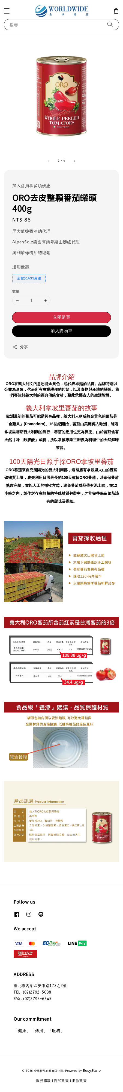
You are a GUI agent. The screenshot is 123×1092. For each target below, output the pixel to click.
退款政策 (79, 1081)
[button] (7, 11)
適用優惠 (20, 266)
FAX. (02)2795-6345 (33, 999)
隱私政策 (61, 1081)
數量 (16, 291)
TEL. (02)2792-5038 (32, 992)
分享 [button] (20, 347)
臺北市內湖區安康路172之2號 (40, 985)
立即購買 (61, 317)
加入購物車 (62, 330)
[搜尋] (110, 24)
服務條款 (43, 1081)
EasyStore (92, 1070)
